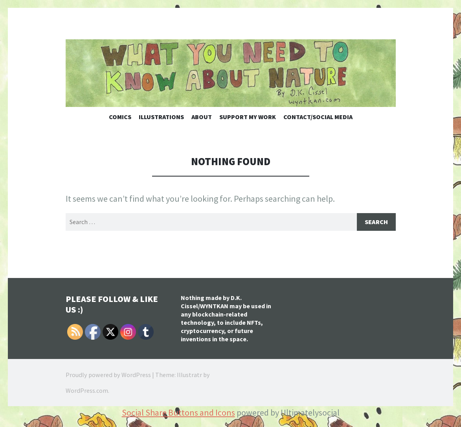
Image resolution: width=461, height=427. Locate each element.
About (201, 117)
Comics (120, 117)
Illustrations (161, 117)
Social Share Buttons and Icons (178, 412)
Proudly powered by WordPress (108, 375)
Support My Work (247, 117)
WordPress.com (87, 390)
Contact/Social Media (318, 117)
